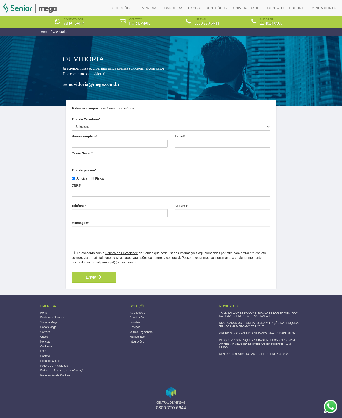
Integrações (137, 341)
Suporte (297, 8)
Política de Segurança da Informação (62, 370)
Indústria (135, 322)
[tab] (73, 22)
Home (45, 31)
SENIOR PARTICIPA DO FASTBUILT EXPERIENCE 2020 (254, 354)
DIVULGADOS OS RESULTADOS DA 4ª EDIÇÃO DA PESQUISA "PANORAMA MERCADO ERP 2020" (259, 324)
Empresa (149, 8)
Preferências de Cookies (55, 375)
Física (97, 178)
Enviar (94, 277)
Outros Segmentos (141, 332)
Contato (275, 8)
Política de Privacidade (121, 253)
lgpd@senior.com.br (122, 262)
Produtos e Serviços (52, 317)
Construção (137, 317)
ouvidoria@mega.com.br (93, 84)
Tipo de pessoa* (84, 170)
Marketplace (137, 336)
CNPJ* (76, 185)
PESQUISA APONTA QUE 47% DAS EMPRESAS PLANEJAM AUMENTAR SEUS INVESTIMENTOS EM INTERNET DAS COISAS (257, 344)
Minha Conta (325, 8)
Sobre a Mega (49, 322)
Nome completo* (84, 136)
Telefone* (79, 206)
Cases (194, 8)
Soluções (123, 8)
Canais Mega (48, 327)
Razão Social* (82, 153)
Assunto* (182, 206)
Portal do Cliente (50, 360)
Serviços (135, 327)
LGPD (44, 351)
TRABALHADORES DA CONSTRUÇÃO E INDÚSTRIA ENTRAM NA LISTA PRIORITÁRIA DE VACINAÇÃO (258, 314)
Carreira (173, 8)
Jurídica (80, 178)
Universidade (247, 8)
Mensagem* (80, 223)
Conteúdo (216, 8)
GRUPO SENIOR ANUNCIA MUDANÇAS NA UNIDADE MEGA (257, 333)
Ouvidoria (46, 346)
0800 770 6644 (171, 407)
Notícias (45, 341)
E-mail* (180, 136)
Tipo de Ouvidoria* (86, 119)
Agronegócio (137, 312)
